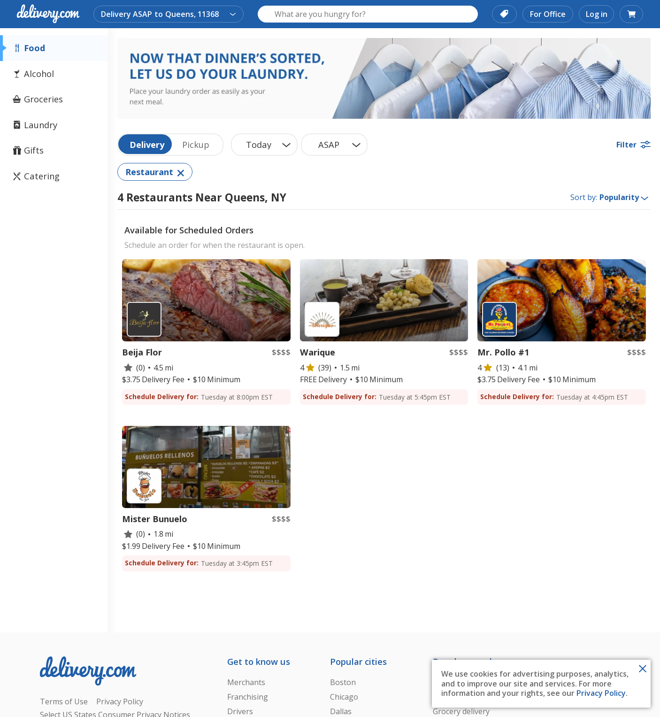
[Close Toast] (643, 668)
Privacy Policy (601, 693)
